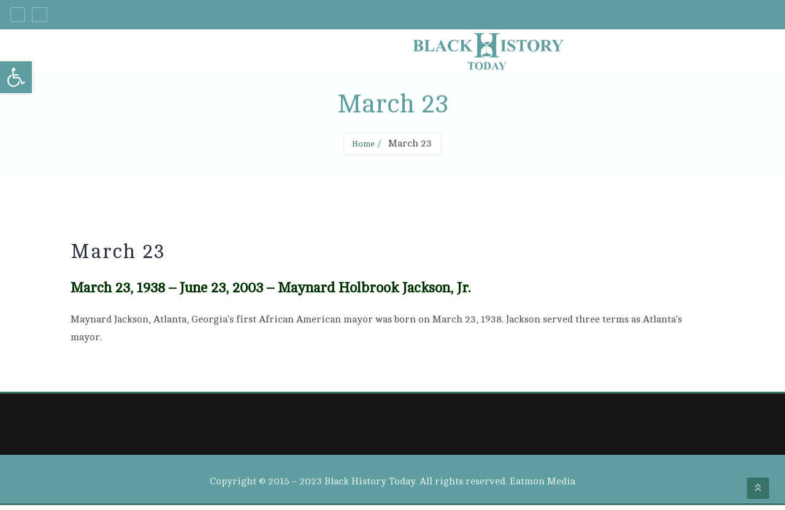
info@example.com (725, 17)
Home (363, 147)
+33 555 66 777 (620, 17)
